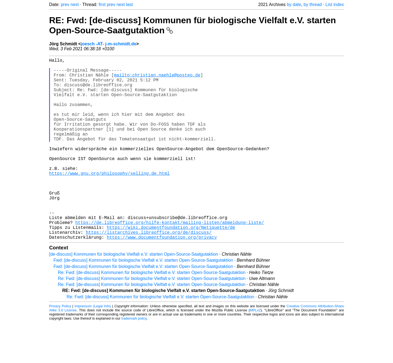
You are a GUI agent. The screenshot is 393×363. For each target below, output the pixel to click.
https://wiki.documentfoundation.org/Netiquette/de (171, 265)
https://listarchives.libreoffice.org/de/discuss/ (149, 271)
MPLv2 (255, 351)
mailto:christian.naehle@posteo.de (157, 79)
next (74, 4)
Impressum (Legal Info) (93, 346)
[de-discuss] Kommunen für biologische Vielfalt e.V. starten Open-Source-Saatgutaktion (133, 294)
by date (294, 4)
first (102, 4)
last (129, 4)
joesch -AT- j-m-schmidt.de (108, 44)
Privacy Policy (60, 346)
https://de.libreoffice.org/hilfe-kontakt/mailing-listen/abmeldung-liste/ (169, 259)
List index (334, 4)
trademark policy (134, 359)
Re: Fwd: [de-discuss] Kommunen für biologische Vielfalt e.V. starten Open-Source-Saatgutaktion (151, 313)
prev (65, 4)
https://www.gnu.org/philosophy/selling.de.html (109, 199)
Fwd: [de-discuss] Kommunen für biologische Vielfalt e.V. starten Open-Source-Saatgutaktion (143, 300)
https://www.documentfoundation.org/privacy (162, 278)
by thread (312, 4)
